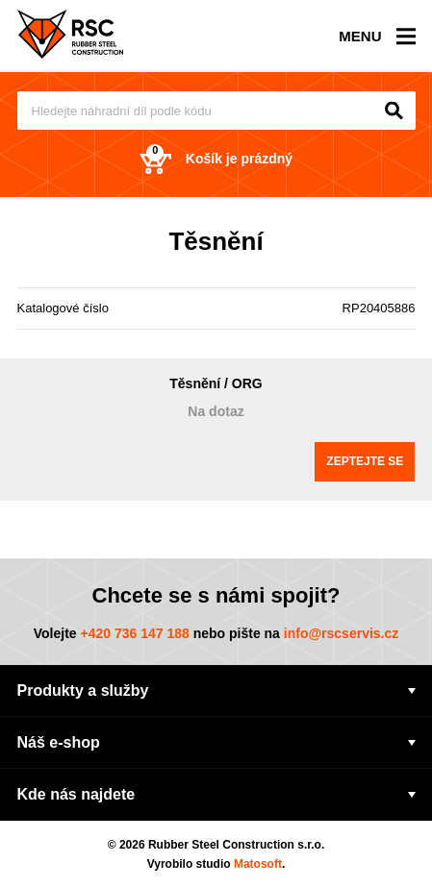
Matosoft (258, 864)
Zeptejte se (364, 461)
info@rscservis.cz (341, 633)
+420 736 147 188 (134, 633)
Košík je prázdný (216, 159)
